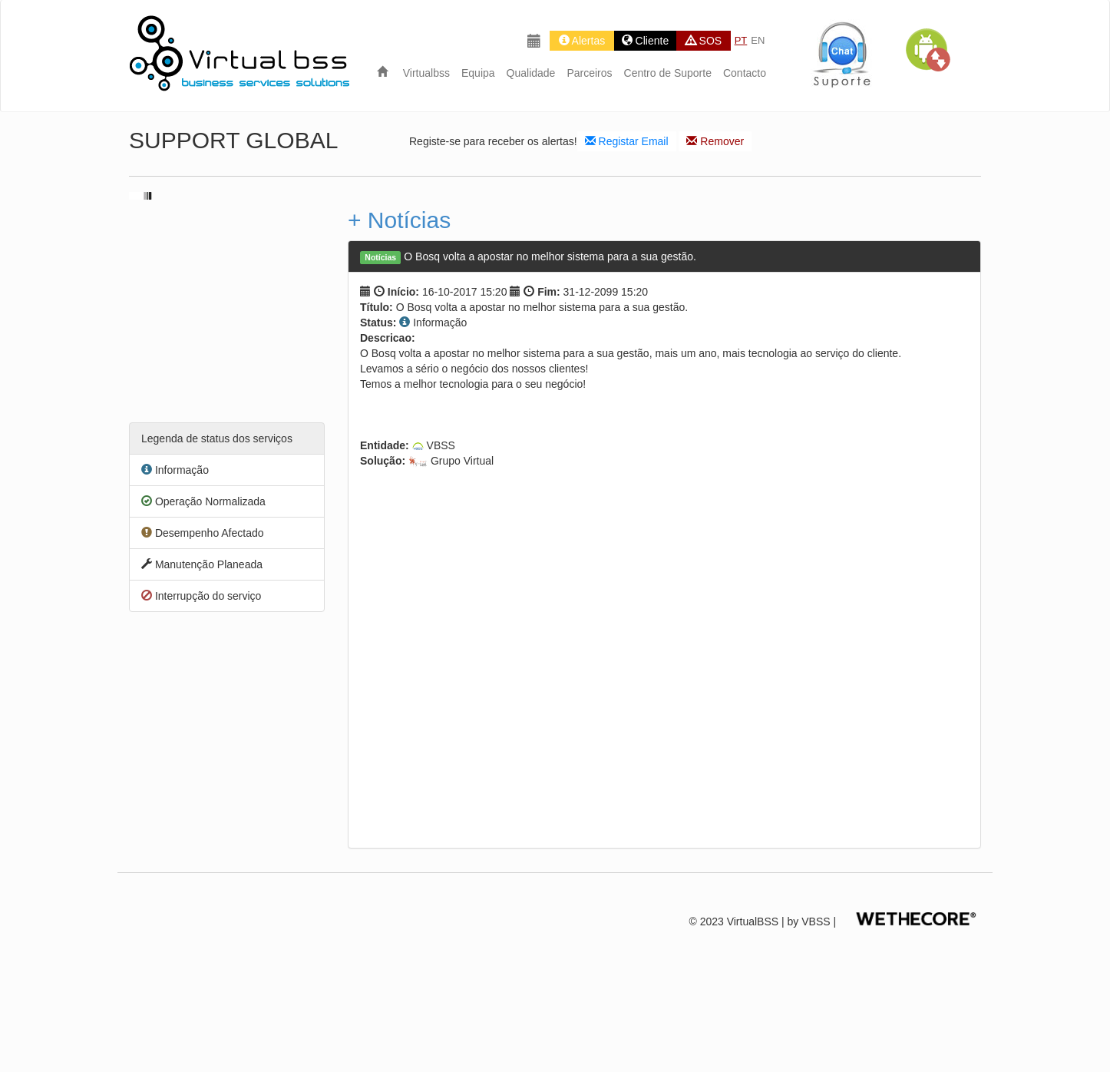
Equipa (478, 73)
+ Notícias (399, 220)
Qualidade (531, 73)
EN (758, 40)
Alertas (582, 41)
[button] (927, 49)
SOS (703, 41)
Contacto (744, 73)
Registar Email (627, 141)
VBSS (815, 921)
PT (741, 40)
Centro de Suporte (668, 73)
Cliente (645, 41)
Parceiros (589, 73)
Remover (715, 141)
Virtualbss (426, 73)
